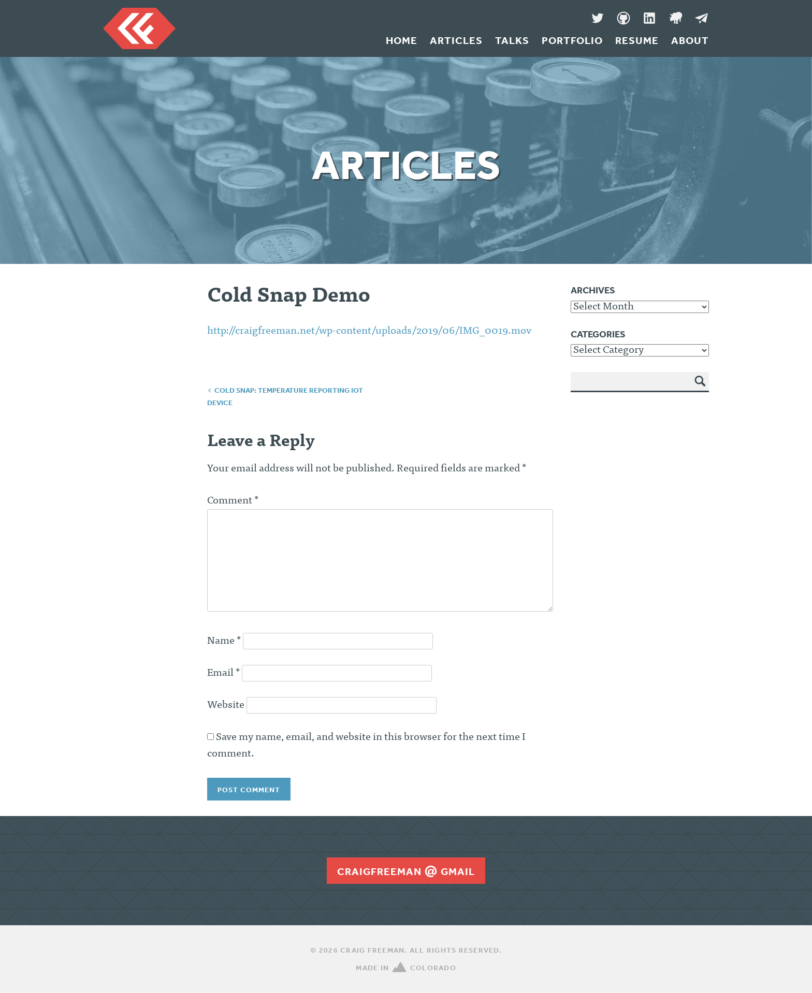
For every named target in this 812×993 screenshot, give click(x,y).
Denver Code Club (675, 18)
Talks (512, 40)
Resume (637, 40)
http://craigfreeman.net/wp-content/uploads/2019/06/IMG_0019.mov (369, 331)
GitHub (623, 18)
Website (225, 705)
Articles (456, 40)
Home (401, 40)
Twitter (597, 18)
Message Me (701, 18)
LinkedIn (649, 18)
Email (223, 673)
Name (224, 641)
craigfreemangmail (406, 871)
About (690, 40)
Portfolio (572, 40)
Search (700, 388)
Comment (232, 501)
